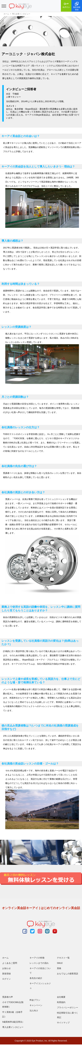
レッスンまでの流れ (39, 963)
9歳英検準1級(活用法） (13, 1022)
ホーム (5, 958)
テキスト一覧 (63, 958)
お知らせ (6, 968)
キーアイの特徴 (37, 958)
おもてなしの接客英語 (67, 973)
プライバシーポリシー (67, 1007)
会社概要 (61, 997)
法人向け (34, 1010)
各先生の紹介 (36, 978)
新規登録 (6, 973)
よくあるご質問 (9, 963)
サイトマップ (63, 1022)
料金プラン (35, 1000)
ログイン (66, 5)
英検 (59, 968)
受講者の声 (7, 997)
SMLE (60, 963)
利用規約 (61, 1002)
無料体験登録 (76, 6)
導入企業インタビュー (12, 1027)
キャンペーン (36, 1005)
